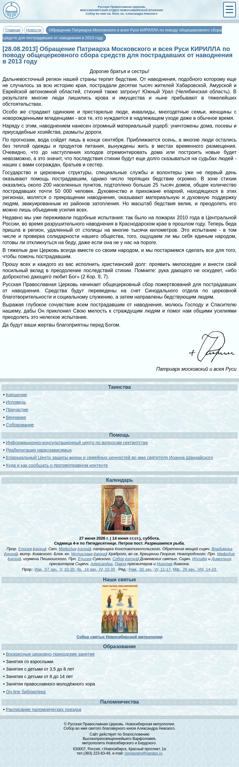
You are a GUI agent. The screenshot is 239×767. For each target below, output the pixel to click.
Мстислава (82, 553)
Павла (120, 563)
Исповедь (16, 402)
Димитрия (222, 558)
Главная (13, 30)
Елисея (25, 548)
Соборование (20, 424)
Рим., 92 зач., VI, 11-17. (150, 569)
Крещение (16, 394)
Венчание (16, 417)
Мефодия (68, 548)
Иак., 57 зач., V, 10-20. (55, 569)
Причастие (17, 409)
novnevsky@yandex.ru (143, 753)
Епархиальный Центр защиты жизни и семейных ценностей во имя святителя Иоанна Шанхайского (109, 457)
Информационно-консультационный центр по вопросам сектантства (77, 442)
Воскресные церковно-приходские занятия (50, 654)
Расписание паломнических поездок (43, 709)
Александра (102, 563)
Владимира (222, 548)
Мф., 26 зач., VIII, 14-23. (195, 569)
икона (39, 548)
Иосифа (199, 558)
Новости (34, 30)
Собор (118, 558)
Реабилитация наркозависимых (39, 450)
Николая (164, 563)
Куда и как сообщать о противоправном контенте (57, 465)
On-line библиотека (25, 691)
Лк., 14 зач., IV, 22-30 (96, 569)
